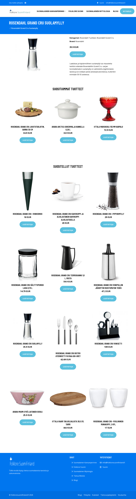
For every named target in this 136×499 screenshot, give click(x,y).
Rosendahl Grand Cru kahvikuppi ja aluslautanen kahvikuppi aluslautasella (68, 217)
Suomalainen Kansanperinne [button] (50, 11)
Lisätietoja (78, 54)
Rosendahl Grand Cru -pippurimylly (108, 214)
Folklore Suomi (76, 11)
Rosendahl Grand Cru (105, 38)
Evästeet (95, 495)
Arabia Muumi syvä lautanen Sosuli (28, 411)
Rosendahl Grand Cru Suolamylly (27, 343)
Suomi (102, 3)
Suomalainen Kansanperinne (85, 462)
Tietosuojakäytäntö (108, 495)
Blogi (115, 11)
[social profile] (25, 3)
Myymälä (127, 11)
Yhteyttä (87, 495)
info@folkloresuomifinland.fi (115, 3)
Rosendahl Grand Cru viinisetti (108, 343)
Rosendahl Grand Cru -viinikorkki (27, 214)
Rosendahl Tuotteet (88, 38)
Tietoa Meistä (79, 476)
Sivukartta (122, 495)
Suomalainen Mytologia (98, 11)
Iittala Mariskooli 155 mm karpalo (108, 126)
